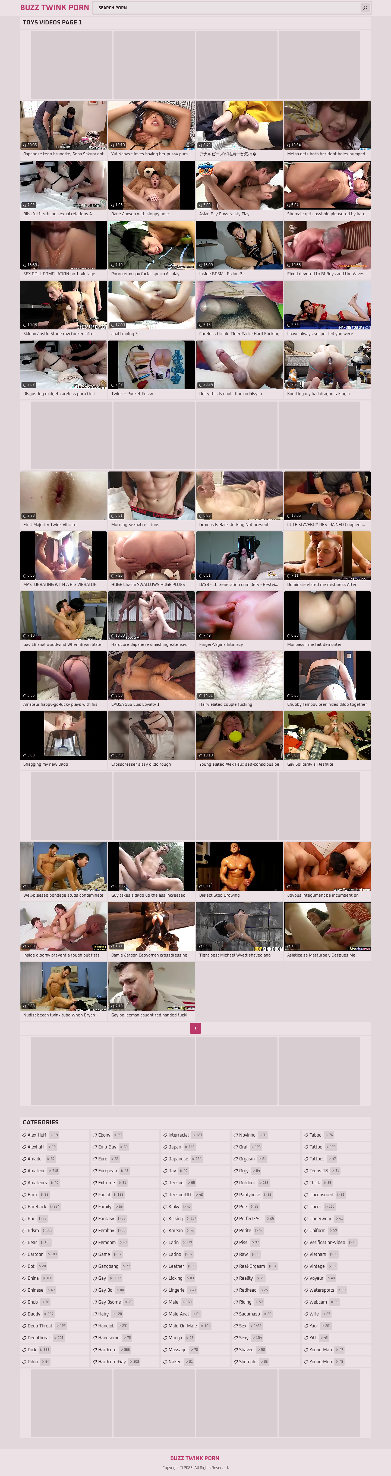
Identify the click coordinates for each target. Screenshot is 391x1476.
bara (39, 1195)
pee (249, 1207)
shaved (252, 1350)
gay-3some (116, 1302)
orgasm (253, 1159)
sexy (251, 1338)
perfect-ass (257, 1219)
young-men (327, 1362)
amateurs (44, 1183)
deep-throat (47, 1326)
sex (251, 1326)
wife (321, 1314)
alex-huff (43, 1135)
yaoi (321, 1326)
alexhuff (42, 1147)
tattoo (323, 1147)
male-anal (185, 1314)
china (40, 1278)
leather (183, 1266)
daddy (41, 1314)
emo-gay (113, 1147)
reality (252, 1278)
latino (181, 1254)
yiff (319, 1338)
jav (179, 1171)
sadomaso (256, 1314)
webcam (325, 1302)
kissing (183, 1219)
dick (39, 1350)
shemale (254, 1362)
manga (182, 1338)
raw (250, 1254)
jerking (182, 1183)
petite (251, 1231)
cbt (37, 1266)
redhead (254, 1290)
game (110, 1254)
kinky (180, 1207)
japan (182, 1147)
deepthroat (46, 1338)
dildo (39, 1362)
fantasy (112, 1219)
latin (181, 1242)
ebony (110, 1135)
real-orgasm (258, 1266)
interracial (186, 1135)
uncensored (328, 1195)
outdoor (254, 1183)
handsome (115, 1338)
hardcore (114, 1350)
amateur (43, 1171)
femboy (112, 1231)
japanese (186, 1159)
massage (184, 1350)
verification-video (334, 1242)
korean (182, 1231)
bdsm (40, 1231)
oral (250, 1147)
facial (111, 1195)
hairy (110, 1314)
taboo (322, 1135)
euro (109, 1159)
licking (182, 1278)
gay (110, 1278)
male (181, 1302)
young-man (327, 1350)
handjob (113, 1326)
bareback (44, 1207)
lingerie (183, 1290)
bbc (38, 1219)
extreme (113, 1183)
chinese (42, 1290)
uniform (324, 1231)
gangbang (114, 1266)
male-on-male (190, 1326)
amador (42, 1159)
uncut (323, 1207)
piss (249, 1242)
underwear (327, 1219)
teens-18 (325, 1171)
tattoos (323, 1159)
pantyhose (256, 1195)
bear (40, 1242)
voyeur (323, 1278)
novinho (253, 1135)
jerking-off (186, 1195)
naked (181, 1362)
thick (321, 1183)
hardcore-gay (119, 1362)
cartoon (43, 1254)
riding (251, 1302)
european (114, 1171)
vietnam (324, 1254)
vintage (324, 1266)
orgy (250, 1171)
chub (39, 1302)
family (111, 1207)
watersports (328, 1290)
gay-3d (111, 1290)
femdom (113, 1242)
